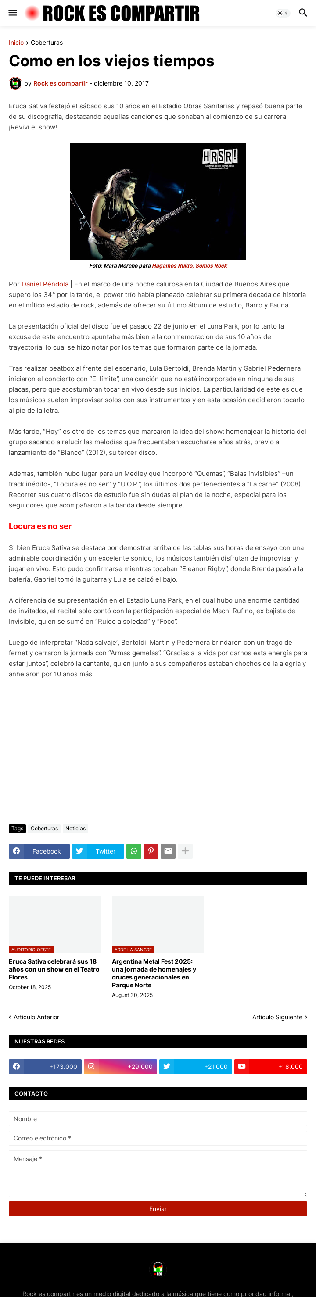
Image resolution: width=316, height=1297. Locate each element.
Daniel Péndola (45, 284)
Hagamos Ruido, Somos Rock (189, 265)
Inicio (16, 42)
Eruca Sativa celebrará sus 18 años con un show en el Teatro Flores (54, 969)
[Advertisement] (158, 751)
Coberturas (47, 42)
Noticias (75, 828)
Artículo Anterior (36, 1017)
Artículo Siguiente (277, 1017)
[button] (12, 13)
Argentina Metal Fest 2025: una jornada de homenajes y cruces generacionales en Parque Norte (154, 973)
